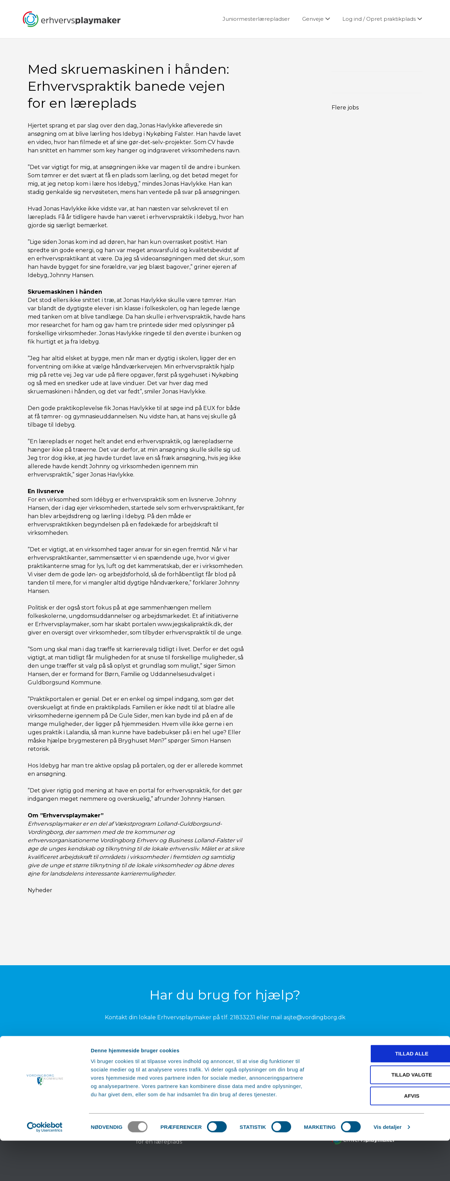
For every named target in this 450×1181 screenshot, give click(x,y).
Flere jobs (345, 107)
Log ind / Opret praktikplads (379, 19)
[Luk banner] (439, 1087)
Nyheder (40, 890)
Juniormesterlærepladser (256, 19)
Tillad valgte (374, 1115)
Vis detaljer (388, 1167)
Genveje (313, 19)
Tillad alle (374, 1094)
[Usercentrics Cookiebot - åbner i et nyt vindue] (45, 1167)
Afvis (374, 1136)
